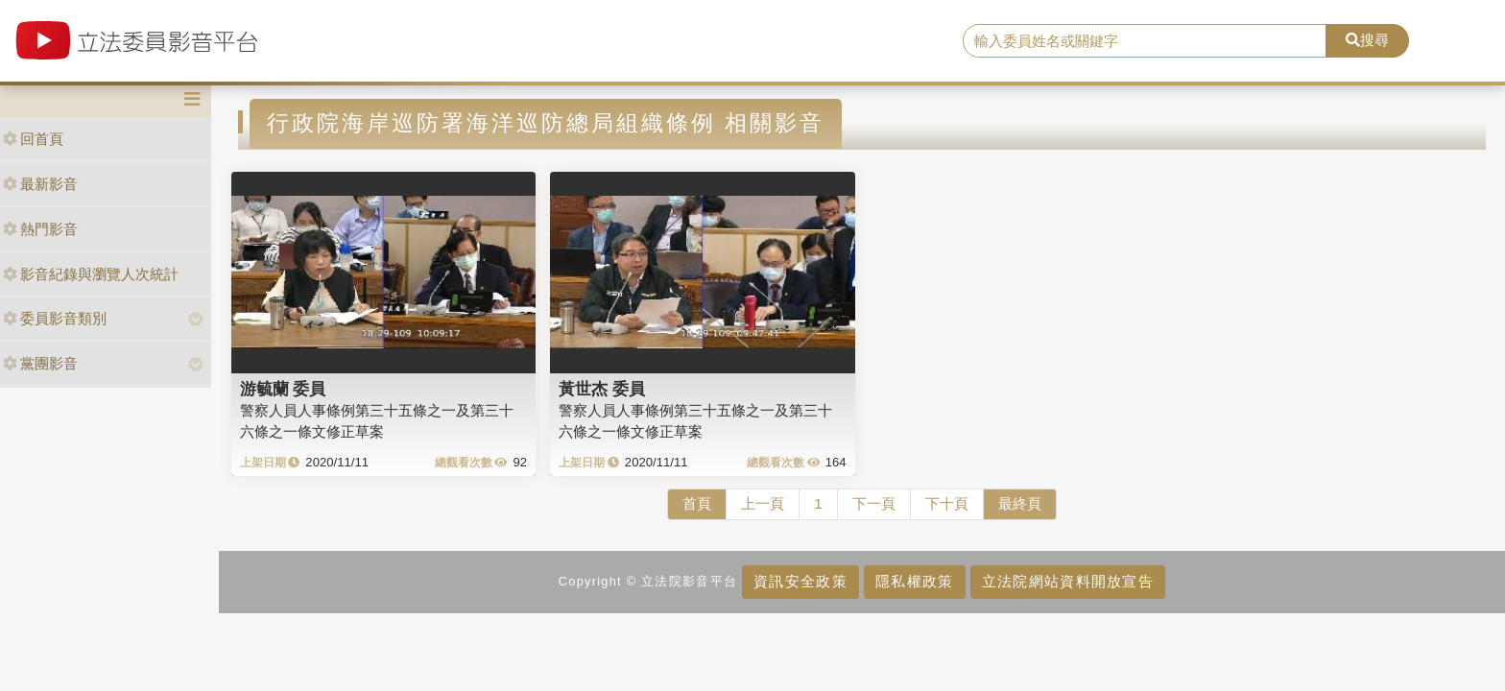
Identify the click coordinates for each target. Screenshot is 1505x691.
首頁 (696, 503)
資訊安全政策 (800, 581)
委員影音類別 (55, 318)
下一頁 (874, 503)
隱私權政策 (914, 581)
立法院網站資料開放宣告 (1068, 581)
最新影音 (40, 184)
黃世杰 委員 (602, 388)
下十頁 (946, 503)
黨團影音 (40, 363)
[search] (1145, 41)
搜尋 (1367, 40)
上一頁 (762, 503)
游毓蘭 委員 (283, 388)
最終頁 (1019, 503)
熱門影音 (40, 229)
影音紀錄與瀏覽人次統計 (91, 274)
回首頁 (33, 139)
